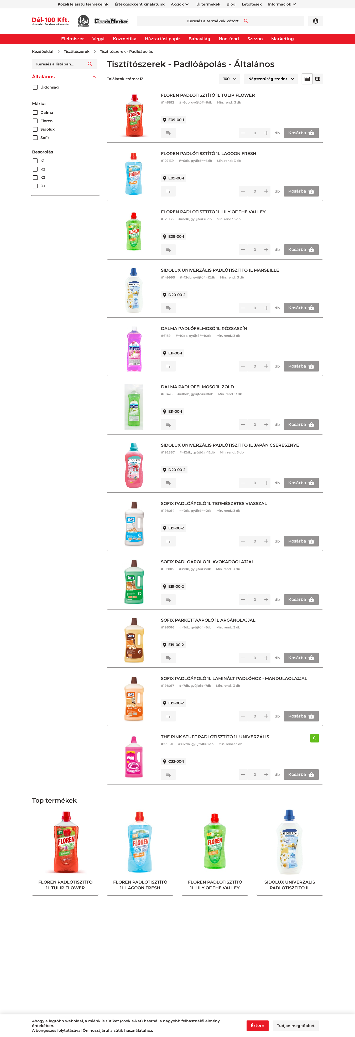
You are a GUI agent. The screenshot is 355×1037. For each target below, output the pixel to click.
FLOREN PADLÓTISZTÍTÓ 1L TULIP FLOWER (208, 95)
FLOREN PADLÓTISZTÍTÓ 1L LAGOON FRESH (208, 153)
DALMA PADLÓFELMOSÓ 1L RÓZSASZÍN (204, 328)
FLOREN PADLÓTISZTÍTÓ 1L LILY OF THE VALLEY (213, 211)
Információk (279, 4)
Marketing (282, 38)
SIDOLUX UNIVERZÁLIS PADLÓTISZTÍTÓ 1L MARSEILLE (220, 270)
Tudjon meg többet (296, 1025)
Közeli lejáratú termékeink (83, 4)
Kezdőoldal (42, 51)
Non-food (229, 38)
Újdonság (49, 87)
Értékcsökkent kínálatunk (140, 4)
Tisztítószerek (77, 51)
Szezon (255, 38)
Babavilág (199, 38)
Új (314, 738)
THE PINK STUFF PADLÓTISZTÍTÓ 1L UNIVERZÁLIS (215, 736)
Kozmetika (125, 38)
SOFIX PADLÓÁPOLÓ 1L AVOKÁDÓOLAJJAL (207, 561)
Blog (231, 4)
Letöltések (252, 4)
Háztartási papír (162, 38)
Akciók (177, 4)
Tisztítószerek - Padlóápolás (126, 51)
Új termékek (208, 4)
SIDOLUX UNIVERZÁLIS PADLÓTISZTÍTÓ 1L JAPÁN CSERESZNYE (230, 445)
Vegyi (98, 38)
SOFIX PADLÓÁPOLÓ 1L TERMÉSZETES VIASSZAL (214, 503)
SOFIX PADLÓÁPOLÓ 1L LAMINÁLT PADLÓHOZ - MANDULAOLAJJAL (234, 678)
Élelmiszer (72, 38)
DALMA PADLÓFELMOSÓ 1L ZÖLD (197, 386)
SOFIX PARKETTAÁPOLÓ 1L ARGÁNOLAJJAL (208, 620)
